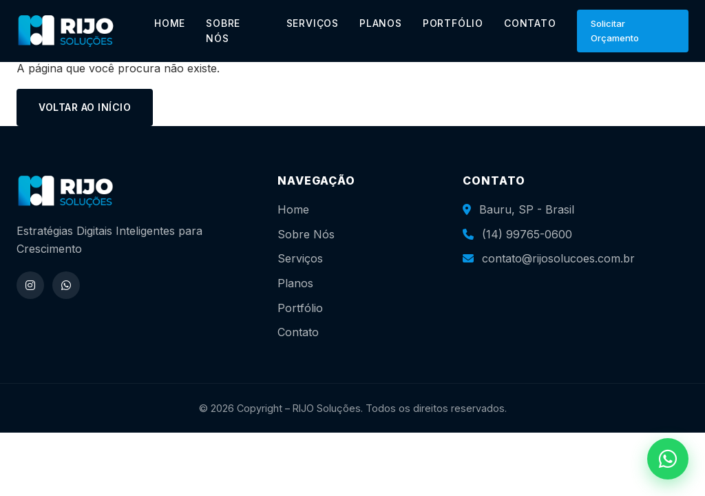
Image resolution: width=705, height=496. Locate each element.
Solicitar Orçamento (615, 30)
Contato (298, 332)
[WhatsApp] (66, 285)
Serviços (300, 258)
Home (293, 209)
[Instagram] (30, 285)
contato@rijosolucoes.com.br (558, 258)
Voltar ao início (85, 107)
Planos (295, 283)
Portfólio (300, 308)
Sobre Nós (306, 234)
